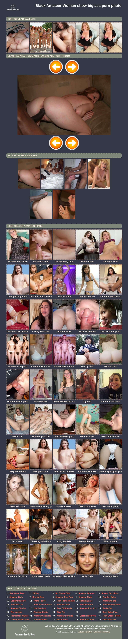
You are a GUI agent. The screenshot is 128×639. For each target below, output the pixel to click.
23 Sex (35, 593)
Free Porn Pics (41, 620)
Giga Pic (61, 612)
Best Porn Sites (87, 620)
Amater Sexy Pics (110, 593)
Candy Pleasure (18, 601)
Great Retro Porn (88, 616)
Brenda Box (38, 597)
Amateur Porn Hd (65, 616)
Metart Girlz (62, 620)
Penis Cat (107, 608)
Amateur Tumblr (18, 608)
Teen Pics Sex (109, 620)
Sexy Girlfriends (64, 608)
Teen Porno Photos (66, 601)
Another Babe (109, 597)
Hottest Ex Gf (86, 601)
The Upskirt (16, 612)
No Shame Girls (63, 593)
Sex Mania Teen (17, 593)
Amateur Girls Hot (42, 616)
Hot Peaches (40, 608)
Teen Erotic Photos (112, 616)
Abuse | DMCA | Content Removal (94, 632)
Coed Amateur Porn (20, 620)
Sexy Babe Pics (110, 612)
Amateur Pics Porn (64, 597)
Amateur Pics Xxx (88, 608)
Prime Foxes (40, 601)
